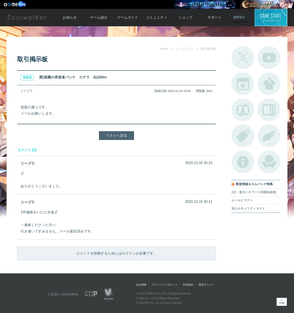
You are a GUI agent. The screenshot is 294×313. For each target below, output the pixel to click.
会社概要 (141, 284)
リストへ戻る (116, 135)
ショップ (186, 17)
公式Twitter (242, 57)
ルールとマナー (242, 200)
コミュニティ (156, 17)
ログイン (239, 18)
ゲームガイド (127, 17)
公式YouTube (269, 57)
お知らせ (70, 17)
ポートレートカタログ (242, 109)
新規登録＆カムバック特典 (254, 184)
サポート (215, 17)
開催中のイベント (242, 83)
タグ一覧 (242, 135)
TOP (281, 302)
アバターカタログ (269, 83)
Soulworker (27, 17)
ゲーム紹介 (99, 17)
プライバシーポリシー (165, 284)
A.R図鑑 (269, 109)
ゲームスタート (271, 17)
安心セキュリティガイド (248, 208)
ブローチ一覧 (269, 135)
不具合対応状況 (242, 161)
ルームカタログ (269, 161)
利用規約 (188, 284)
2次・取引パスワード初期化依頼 (253, 192)
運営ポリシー (206, 284)
